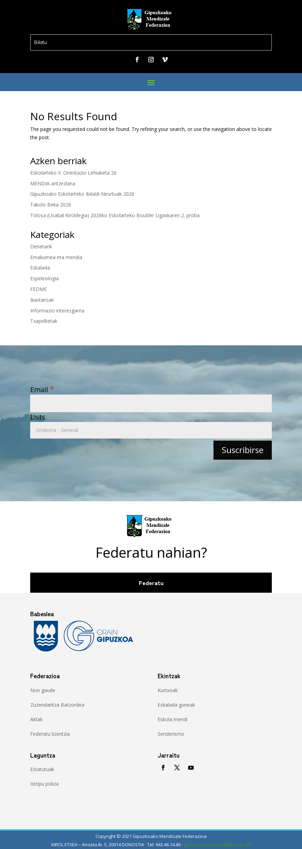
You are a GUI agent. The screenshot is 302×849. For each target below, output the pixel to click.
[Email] (151, 403)
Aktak (36, 719)
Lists (37, 417)
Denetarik (41, 246)
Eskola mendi (172, 719)
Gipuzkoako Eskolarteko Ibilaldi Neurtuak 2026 (82, 194)
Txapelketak (43, 321)
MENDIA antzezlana (52, 183)
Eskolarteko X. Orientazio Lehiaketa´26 (73, 172)
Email (42, 389)
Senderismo (171, 734)
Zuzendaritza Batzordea (57, 704)
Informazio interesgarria (57, 310)
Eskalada (40, 267)
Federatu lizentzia (50, 734)
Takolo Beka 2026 (50, 204)
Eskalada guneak (176, 704)
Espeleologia (44, 278)
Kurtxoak (168, 690)
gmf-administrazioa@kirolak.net (217, 844)
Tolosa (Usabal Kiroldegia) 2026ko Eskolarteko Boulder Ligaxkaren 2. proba (115, 215)
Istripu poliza (44, 783)
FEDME (38, 289)
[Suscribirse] (242, 450)
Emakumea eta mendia (56, 257)
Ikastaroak (42, 300)
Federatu (151, 582)
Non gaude (42, 690)
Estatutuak (42, 769)
